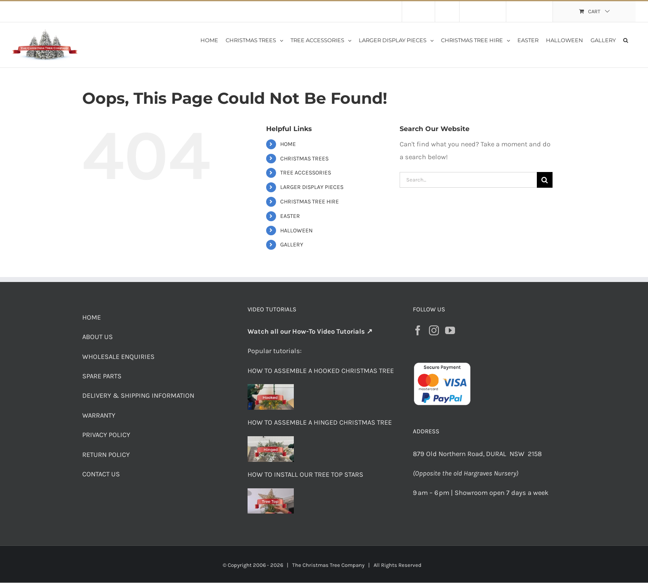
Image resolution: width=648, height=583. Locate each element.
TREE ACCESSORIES (305, 172)
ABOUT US (97, 337)
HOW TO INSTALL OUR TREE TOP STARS (305, 474)
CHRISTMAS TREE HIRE (309, 201)
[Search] (545, 180)
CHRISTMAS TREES (304, 158)
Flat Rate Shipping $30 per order (90, 11)
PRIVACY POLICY (106, 435)
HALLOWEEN (296, 230)
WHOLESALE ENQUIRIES (118, 357)
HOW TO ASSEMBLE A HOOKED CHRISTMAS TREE (321, 371)
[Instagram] (434, 330)
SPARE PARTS (102, 376)
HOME (288, 144)
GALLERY (291, 244)
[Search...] (468, 180)
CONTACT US (101, 474)
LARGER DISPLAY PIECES (311, 187)
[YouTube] (450, 330)
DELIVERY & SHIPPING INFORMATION (138, 395)
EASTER (290, 216)
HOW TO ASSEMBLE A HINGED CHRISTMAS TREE (320, 422)
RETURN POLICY (106, 455)
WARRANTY (98, 415)
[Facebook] (418, 330)
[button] (625, 39)
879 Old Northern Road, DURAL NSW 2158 (478, 454)
